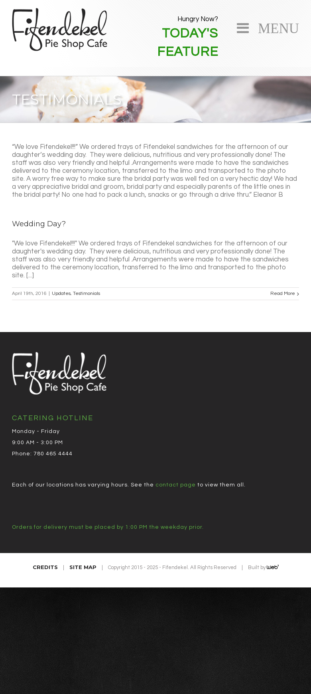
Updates (61, 293)
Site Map (82, 567)
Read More (282, 293)
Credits (45, 567)
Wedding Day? (39, 223)
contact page (176, 485)
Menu (275, 27)
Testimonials (86, 293)
